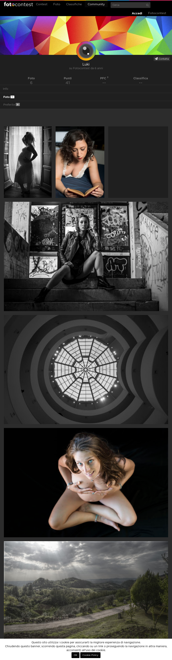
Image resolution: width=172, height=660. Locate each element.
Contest (41, 4)
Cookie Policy (90, 655)
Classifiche (74, 4)
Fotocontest (18, 4)
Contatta (162, 58)
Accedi (137, 13)
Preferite (11, 104)
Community (96, 4)
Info (5, 89)
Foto (56, 4)
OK (75, 655)
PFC (104, 78)
